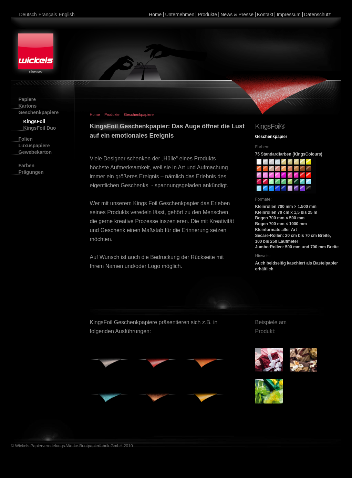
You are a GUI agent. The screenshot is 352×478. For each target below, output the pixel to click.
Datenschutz (317, 14)
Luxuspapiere (34, 145)
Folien (26, 139)
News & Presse (236, 14)
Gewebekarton (35, 152)
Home (155, 14)
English (67, 14)
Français (48, 14)
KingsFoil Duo (39, 128)
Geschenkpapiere (39, 112)
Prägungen (31, 172)
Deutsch (28, 14)
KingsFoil (34, 121)
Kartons (28, 106)
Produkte (207, 14)
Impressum (288, 14)
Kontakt (265, 14)
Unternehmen (179, 14)
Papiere (27, 99)
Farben (27, 165)
